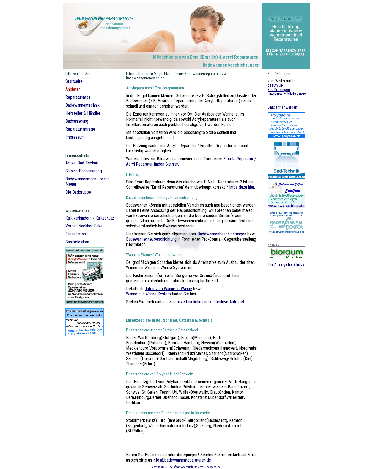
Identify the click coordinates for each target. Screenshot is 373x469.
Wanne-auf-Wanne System (148, 294)
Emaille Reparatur (238, 158)
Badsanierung (76, 121)
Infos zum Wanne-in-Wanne (168, 288)
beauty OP (275, 85)
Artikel (71, 163)
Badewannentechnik (82, 105)
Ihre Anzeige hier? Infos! (286, 264)
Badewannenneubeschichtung (151, 239)
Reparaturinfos (77, 97)
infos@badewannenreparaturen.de (182, 460)
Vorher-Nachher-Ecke (84, 226)
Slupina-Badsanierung (83, 171)
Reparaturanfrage (80, 129)
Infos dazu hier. (242, 187)
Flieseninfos (75, 234)
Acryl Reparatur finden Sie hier (152, 164)
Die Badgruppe (78, 192)
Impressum (75, 137)
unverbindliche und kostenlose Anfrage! (210, 302)
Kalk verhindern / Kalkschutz (89, 218)
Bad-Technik (88, 163)
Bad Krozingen (279, 89)
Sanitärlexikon (77, 242)
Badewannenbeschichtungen (222, 234)
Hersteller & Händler (82, 113)
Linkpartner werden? (283, 107)
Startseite (74, 81)
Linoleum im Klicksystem (287, 94)
